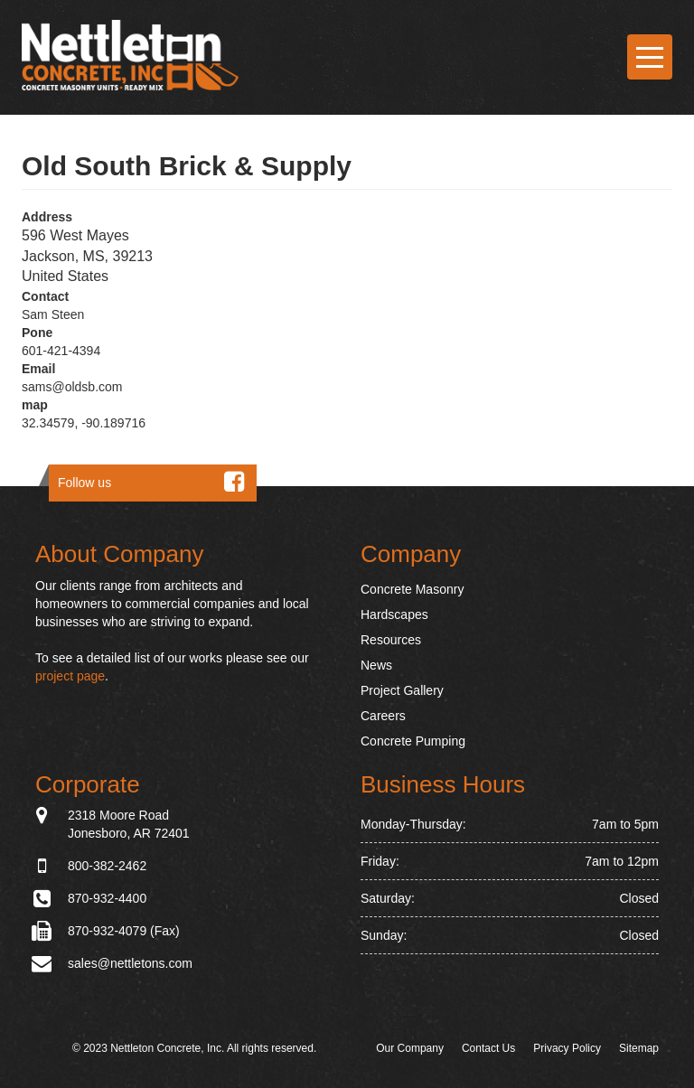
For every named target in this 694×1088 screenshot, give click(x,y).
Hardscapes (394, 614)
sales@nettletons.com (130, 963)
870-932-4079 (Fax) (124, 931)
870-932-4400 (107, 898)
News (376, 665)
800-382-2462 (107, 866)
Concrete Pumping (413, 741)
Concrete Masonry (412, 589)
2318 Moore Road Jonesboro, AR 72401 (129, 823)
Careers (383, 715)
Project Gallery (402, 690)
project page (70, 676)
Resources (391, 640)
